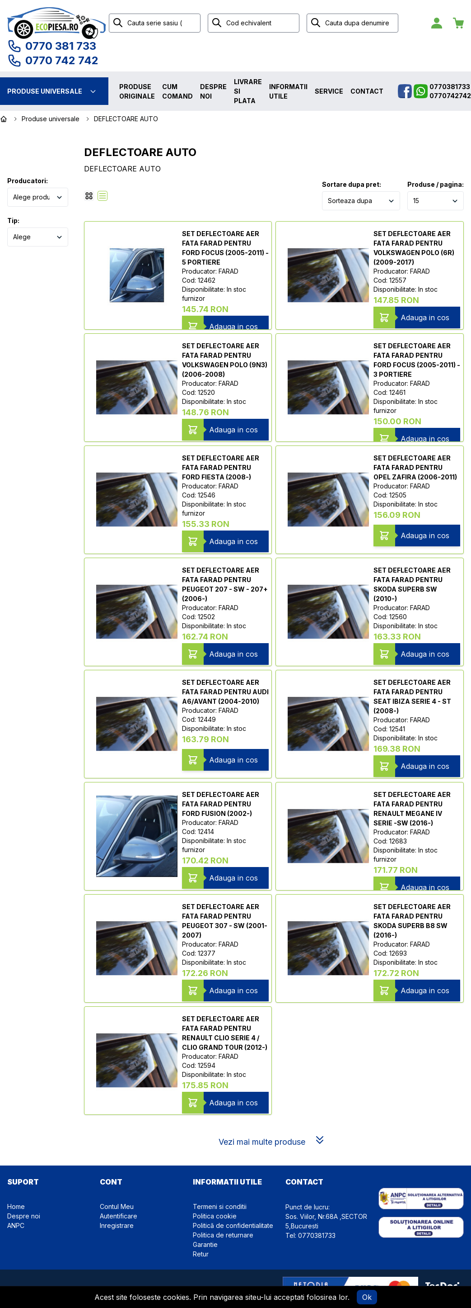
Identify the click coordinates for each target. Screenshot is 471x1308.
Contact (366, 91)
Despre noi (213, 91)
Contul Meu (117, 1206)
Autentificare (118, 1216)
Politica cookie (215, 1216)
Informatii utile (288, 91)
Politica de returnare (223, 1235)
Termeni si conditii (220, 1206)
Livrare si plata (248, 91)
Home (16, 1206)
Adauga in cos (233, 326)
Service (329, 91)
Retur (201, 1254)
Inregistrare (117, 1225)
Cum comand (177, 91)
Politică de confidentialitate (233, 1225)
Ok (367, 1297)
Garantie (205, 1244)
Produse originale (137, 91)
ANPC (15, 1225)
